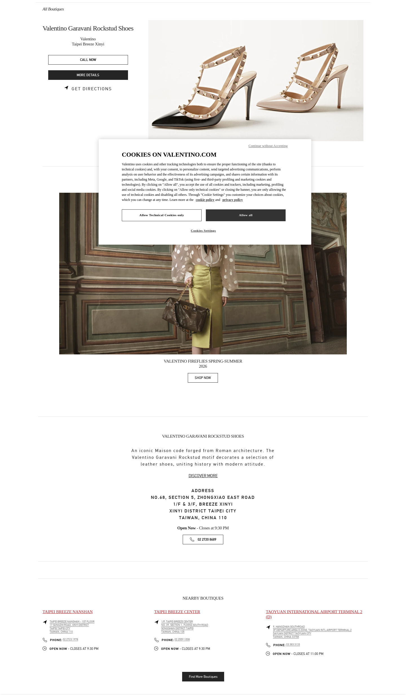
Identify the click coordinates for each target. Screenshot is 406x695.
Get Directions (92, 89)
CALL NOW (88, 60)
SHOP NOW (206, 379)
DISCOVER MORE (203, 475)
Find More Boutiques (203, 677)
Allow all (245, 215)
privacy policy (232, 200)
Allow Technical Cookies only (161, 215)
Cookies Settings (203, 230)
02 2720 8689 (207, 540)
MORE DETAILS (88, 75)
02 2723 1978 (70, 639)
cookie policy (205, 200)
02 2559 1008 (182, 639)
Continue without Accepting (268, 146)
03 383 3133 (293, 644)
